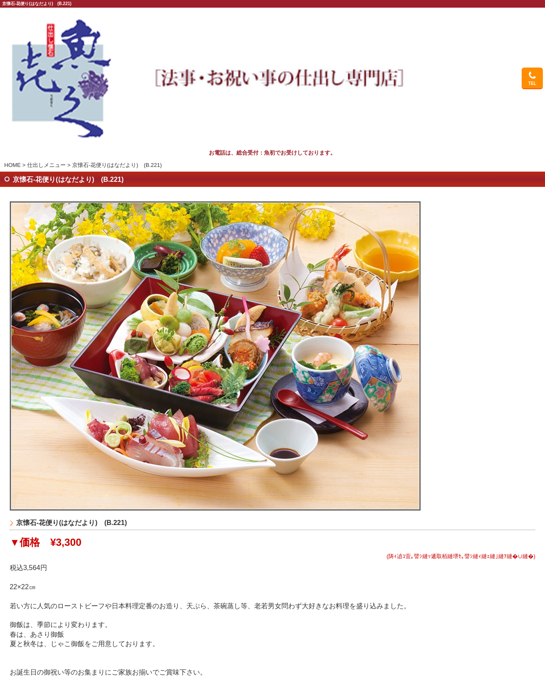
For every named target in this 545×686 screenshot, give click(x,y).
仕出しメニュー (46, 165)
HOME (12, 165)
